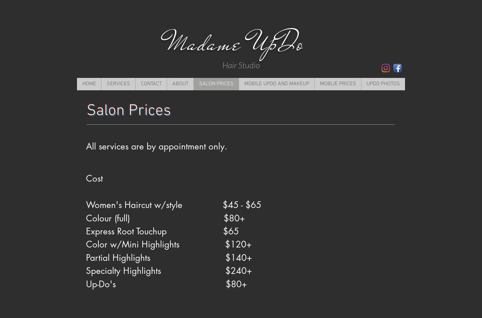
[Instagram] (386, 68)
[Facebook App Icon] (397, 68)
